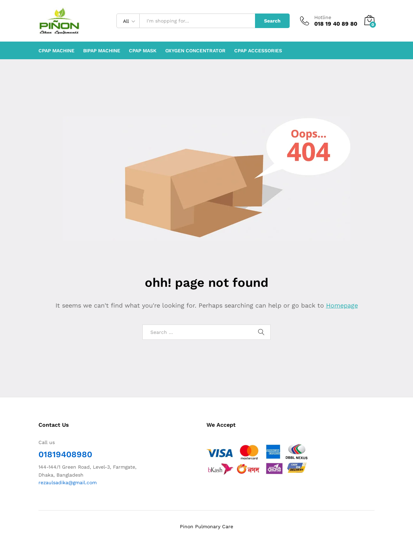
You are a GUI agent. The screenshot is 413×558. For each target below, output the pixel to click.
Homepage (342, 305)
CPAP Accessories (258, 50)
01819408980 (65, 454)
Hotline (322, 17)
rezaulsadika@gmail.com (67, 482)
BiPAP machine (101, 50)
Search (272, 21)
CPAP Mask (143, 50)
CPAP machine (56, 50)
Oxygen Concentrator (195, 50)
